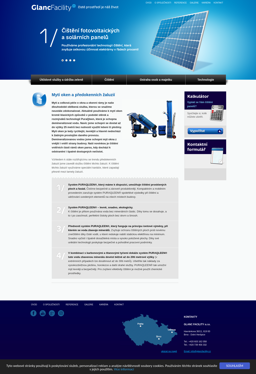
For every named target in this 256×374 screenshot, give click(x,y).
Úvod (149, 3)
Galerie (194, 3)
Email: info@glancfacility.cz (197, 351)
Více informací (124, 369)
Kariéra (206, 3)
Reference (180, 3)
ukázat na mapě (169, 351)
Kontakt (218, 3)
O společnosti (163, 3)
